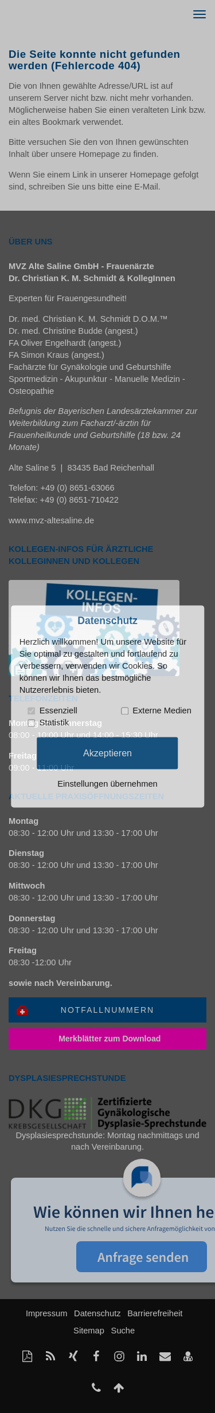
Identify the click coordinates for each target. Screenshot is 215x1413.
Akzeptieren (107, 753)
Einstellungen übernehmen (107, 784)
